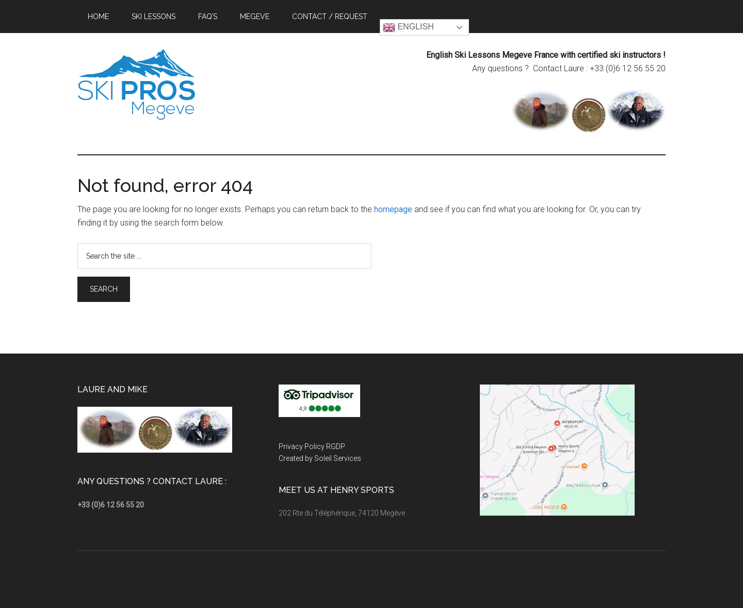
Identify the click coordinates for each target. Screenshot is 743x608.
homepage (393, 209)
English (408, 27)
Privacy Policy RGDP (312, 446)
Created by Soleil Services (320, 458)
